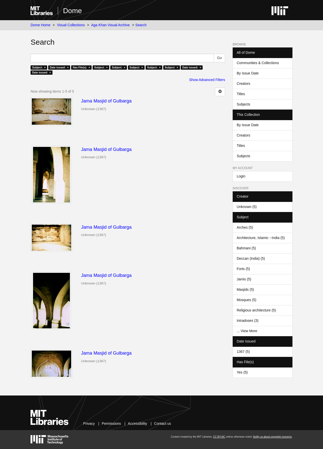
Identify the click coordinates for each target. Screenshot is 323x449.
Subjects (243, 104)
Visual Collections (71, 25)
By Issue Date (248, 73)
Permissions (111, 423)
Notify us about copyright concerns (272, 436)
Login (241, 176)
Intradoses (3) (247, 321)
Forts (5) (243, 269)
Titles (241, 94)
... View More (247, 331)
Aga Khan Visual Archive (110, 25)
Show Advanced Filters (207, 80)
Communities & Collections (258, 63)
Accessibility (137, 423)
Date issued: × (59, 67)
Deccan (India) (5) (251, 258)
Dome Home (40, 25)
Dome (72, 11)
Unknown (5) (247, 207)
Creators (243, 84)
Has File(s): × (81, 67)
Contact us (162, 423)
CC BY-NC (219, 436)
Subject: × (38, 67)
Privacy (89, 423)
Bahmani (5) (246, 248)
